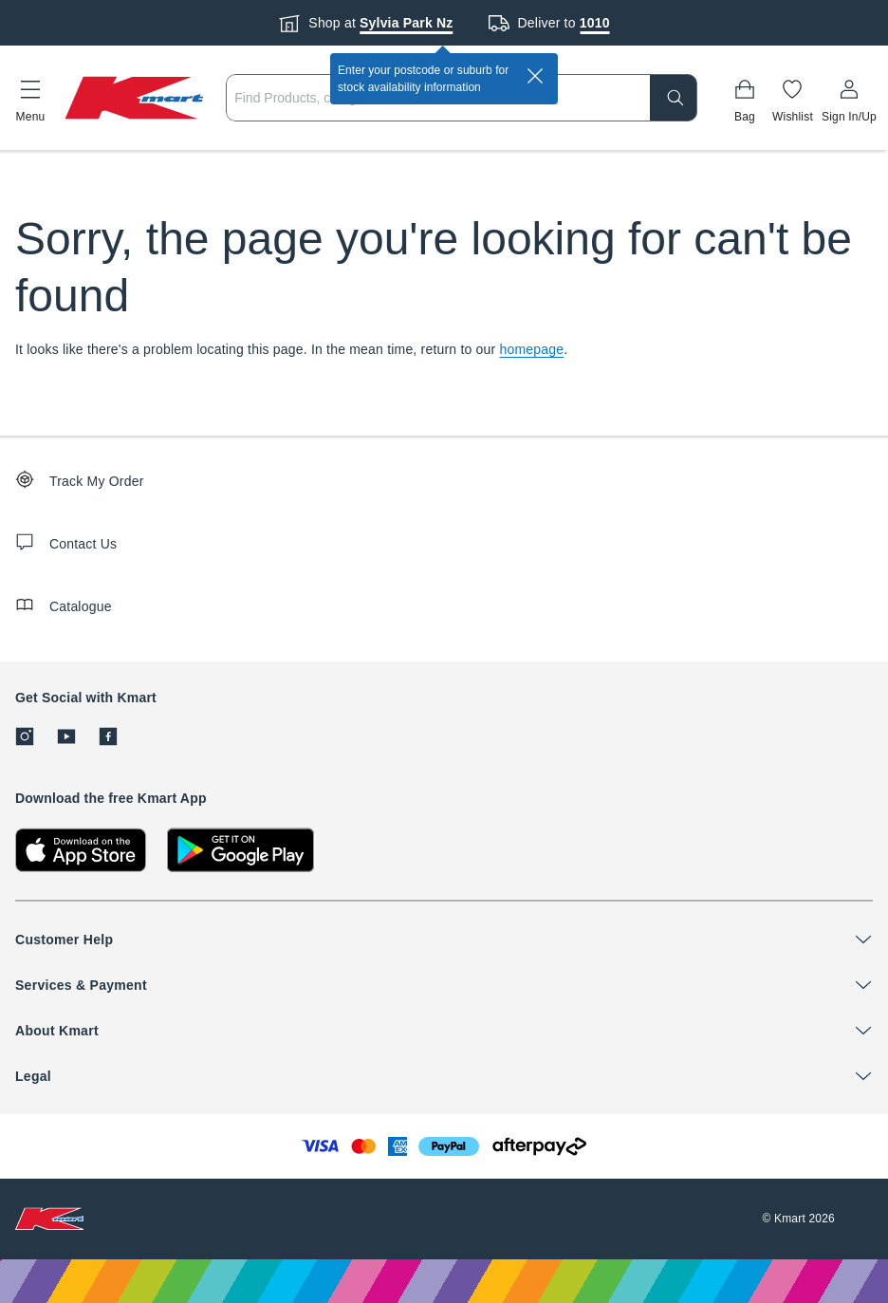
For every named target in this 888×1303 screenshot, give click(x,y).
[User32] (849, 97)
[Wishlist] (792, 97)
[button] (30, 97)
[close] (535, 76)
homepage (532, 349)
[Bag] (745, 97)
